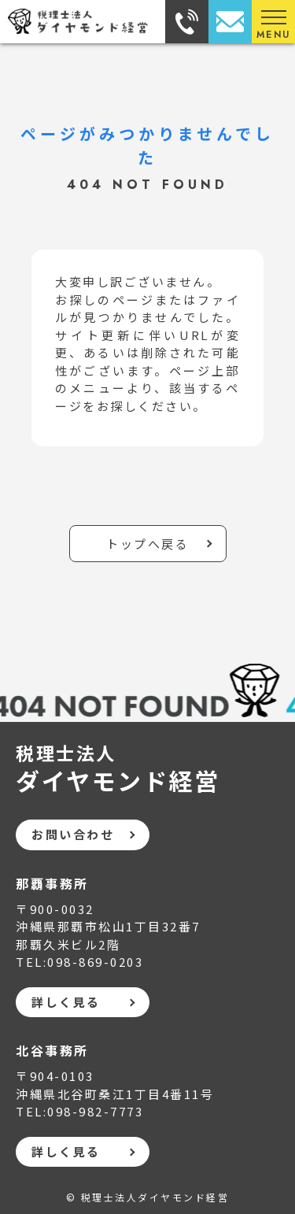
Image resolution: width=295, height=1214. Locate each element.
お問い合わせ (72, 834)
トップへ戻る (147, 543)
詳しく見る (66, 1002)
